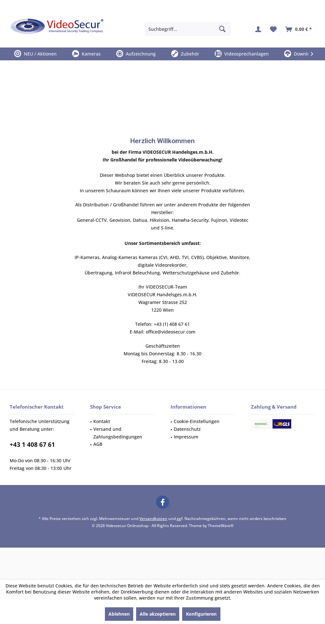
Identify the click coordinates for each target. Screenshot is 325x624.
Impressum (186, 437)
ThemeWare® (221, 525)
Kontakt (101, 421)
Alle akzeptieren (158, 614)
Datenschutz (187, 429)
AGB (97, 444)
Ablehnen (119, 614)
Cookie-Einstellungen (196, 421)
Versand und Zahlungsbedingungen (117, 433)
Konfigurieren (201, 614)
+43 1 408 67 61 (32, 444)
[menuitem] (298, 28)
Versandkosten (153, 518)
